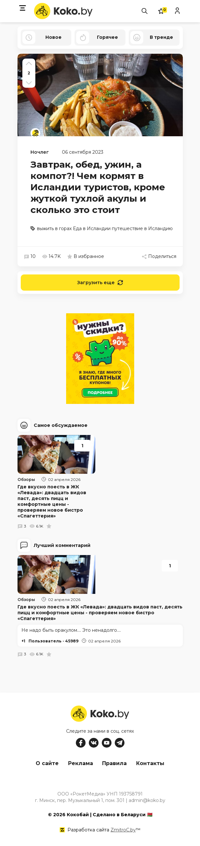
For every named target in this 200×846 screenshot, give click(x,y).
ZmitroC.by (123, 829)
